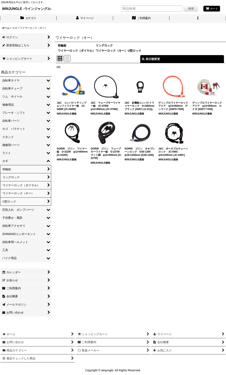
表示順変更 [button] (151, 59)
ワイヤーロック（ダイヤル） (76, 50)
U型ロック (134, 50)
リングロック (104, 45)
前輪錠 (62, 45)
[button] (197, 18)
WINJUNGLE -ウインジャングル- (27, 8)
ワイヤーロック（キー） (111, 50)
